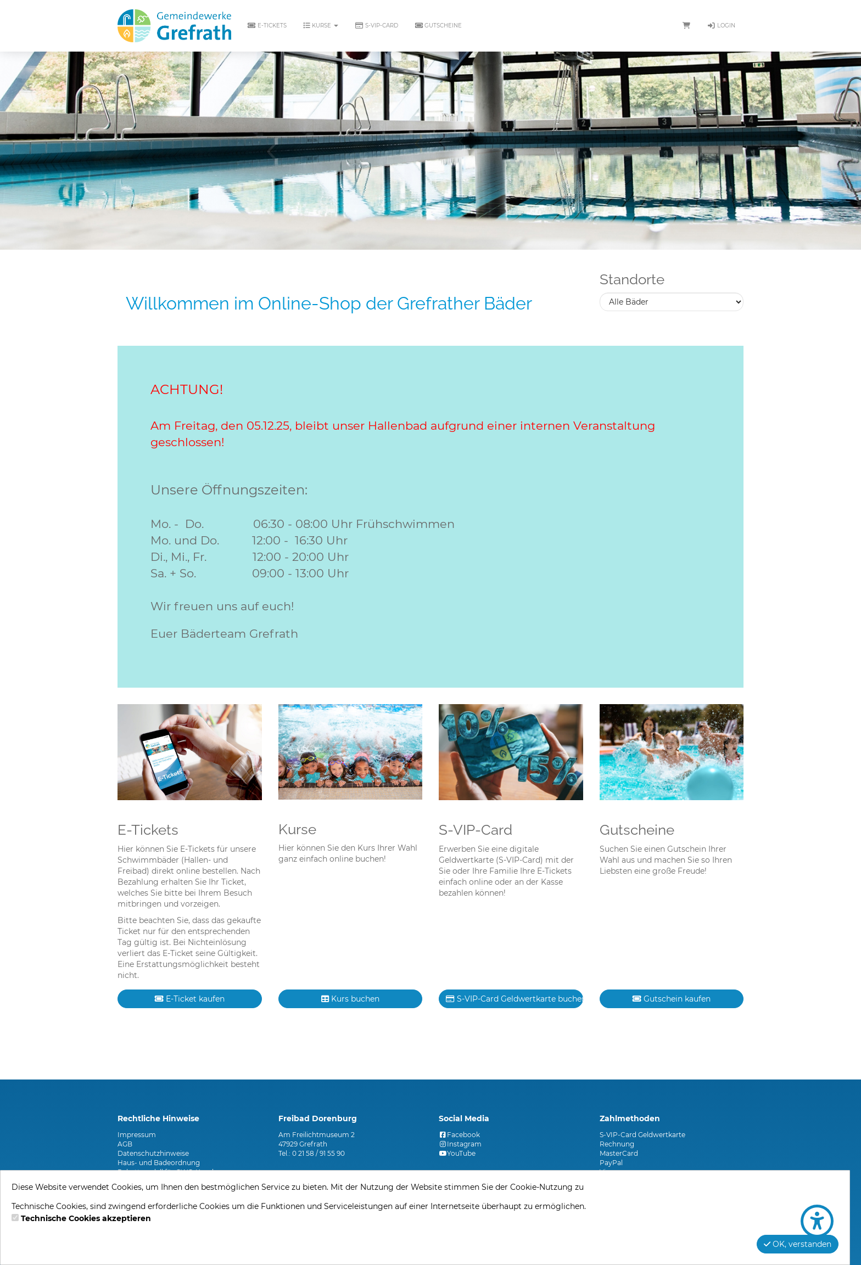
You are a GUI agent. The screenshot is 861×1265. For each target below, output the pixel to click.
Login (721, 25)
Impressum (137, 1135)
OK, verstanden (797, 1244)
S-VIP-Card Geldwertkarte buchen (514, 999)
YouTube (457, 1153)
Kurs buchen (350, 999)
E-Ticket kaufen (190, 999)
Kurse (320, 25)
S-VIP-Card (376, 25)
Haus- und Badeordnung (159, 1163)
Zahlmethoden (630, 1118)
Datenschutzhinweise (153, 1153)
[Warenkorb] (686, 26)
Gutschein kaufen (672, 999)
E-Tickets (267, 25)
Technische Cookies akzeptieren (86, 1218)
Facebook (459, 1135)
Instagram (460, 1144)
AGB (125, 1144)
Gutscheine (438, 25)
